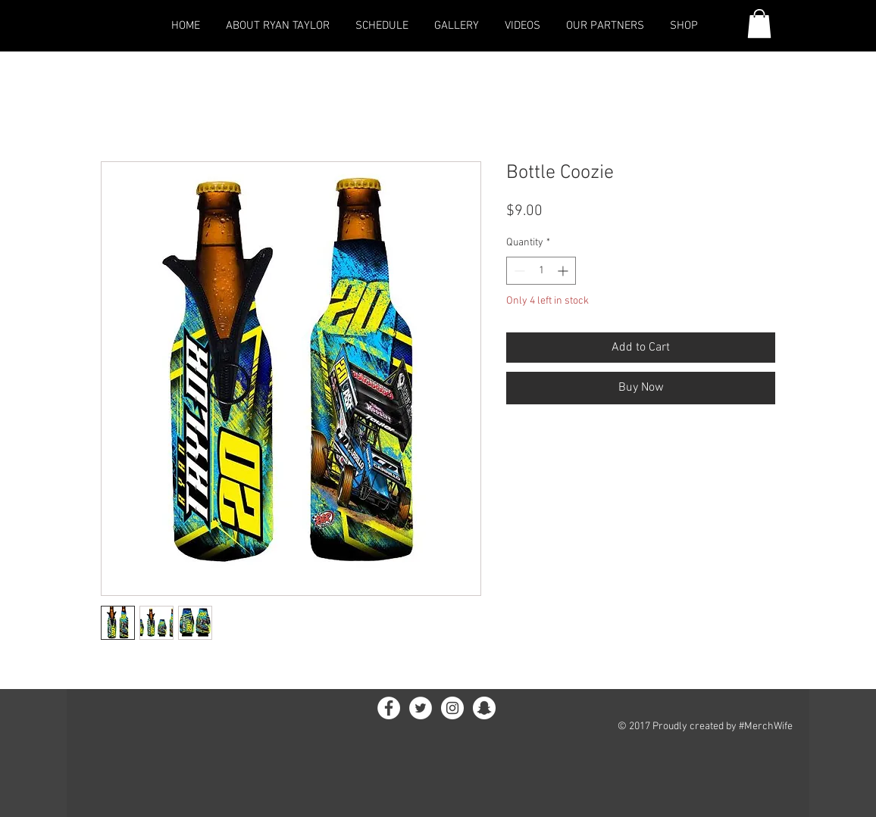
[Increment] (564, 270)
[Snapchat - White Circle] (484, 708)
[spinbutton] (541, 270)
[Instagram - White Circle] (452, 708)
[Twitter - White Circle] (420, 708)
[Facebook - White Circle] (388, 708)
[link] (759, 23)
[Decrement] (517, 270)
